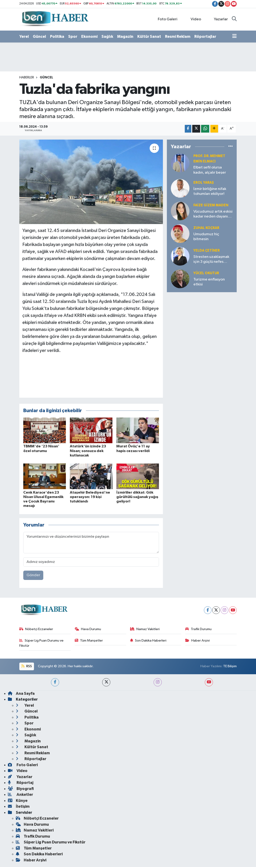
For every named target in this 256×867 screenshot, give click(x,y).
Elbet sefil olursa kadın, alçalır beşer (209, 169)
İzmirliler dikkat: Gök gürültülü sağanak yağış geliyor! (137, 497)
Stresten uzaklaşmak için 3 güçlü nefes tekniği (211, 259)
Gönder (33, 575)
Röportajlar (205, 37)
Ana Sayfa (21, 693)
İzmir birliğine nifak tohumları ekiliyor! (209, 191)
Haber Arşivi (197, 640)
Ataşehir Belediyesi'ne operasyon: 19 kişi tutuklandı (90, 497)
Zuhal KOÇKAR (206, 228)
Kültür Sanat (149, 37)
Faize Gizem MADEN (210, 205)
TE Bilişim (230, 666)
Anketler (20, 795)
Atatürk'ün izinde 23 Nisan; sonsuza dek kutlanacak (88, 450)
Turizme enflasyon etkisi (209, 281)
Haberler (26, 77)
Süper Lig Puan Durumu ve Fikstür (41, 643)
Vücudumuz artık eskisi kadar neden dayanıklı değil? (212, 214)
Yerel (24, 37)
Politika (57, 37)
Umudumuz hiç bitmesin (206, 236)
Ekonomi (89, 37)
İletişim (19, 806)
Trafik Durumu (198, 629)
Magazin (125, 37)
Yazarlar (218, 19)
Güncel (39, 37)
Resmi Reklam (177, 37)
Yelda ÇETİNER (206, 250)
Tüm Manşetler (89, 640)
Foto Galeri (165, 19)
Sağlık (107, 37)
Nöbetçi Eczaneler (36, 629)
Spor (72, 37)
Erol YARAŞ (203, 182)
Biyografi (21, 789)
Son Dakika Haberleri (148, 640)
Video (193, 19)
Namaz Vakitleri (145, 629)
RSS (26, 666)
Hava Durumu (88, 629)
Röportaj (20, 783)
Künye (17, 801)
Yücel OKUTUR (206, 273)
